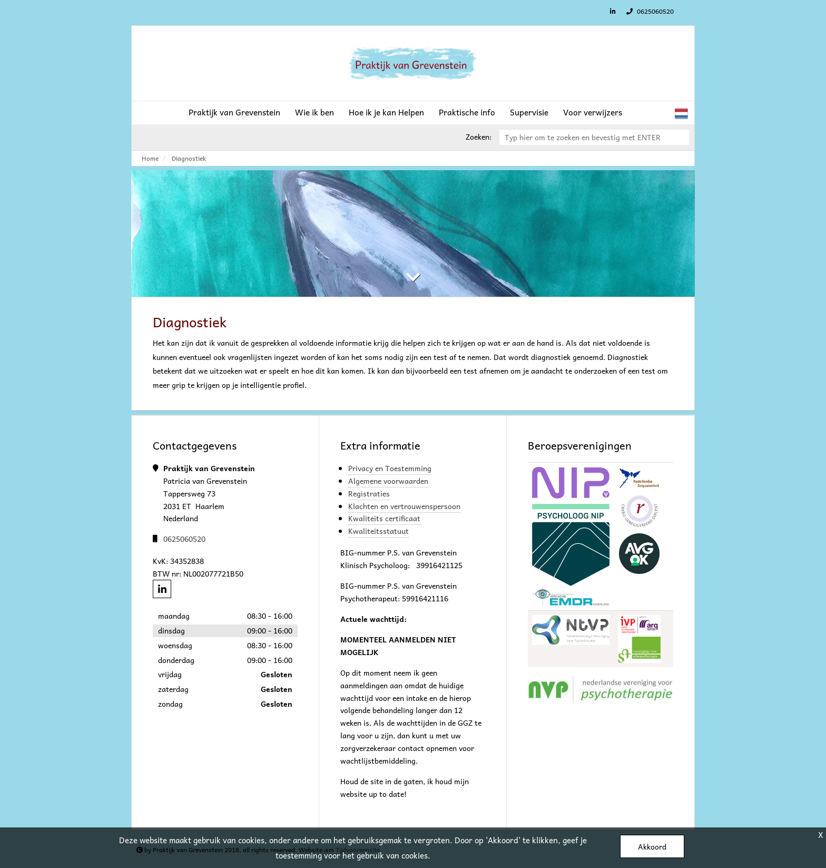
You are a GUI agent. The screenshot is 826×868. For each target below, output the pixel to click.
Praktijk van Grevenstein (234, 112)
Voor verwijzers (592, 112)
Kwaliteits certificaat (384, 518)
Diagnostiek (189, 158)
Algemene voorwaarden (388, 480)
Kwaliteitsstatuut (378, 531)
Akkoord (652, 846)
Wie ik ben (314, 112)
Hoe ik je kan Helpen (386, 112)
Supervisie (529, 112)
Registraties (369, 493)
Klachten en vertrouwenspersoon (404, 506)
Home (150, 158)
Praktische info (467, 112)
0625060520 (649, 11)
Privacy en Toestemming (389, 468)
